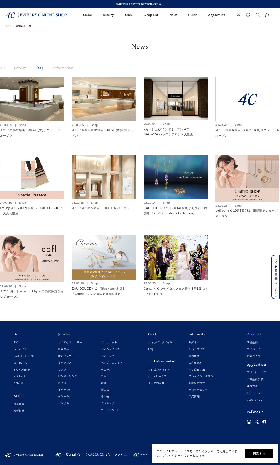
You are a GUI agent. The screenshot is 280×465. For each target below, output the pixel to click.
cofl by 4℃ (20, 362)
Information (63, 68)
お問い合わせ (197, 383)
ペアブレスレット (112, 362)
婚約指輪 (19, 404)
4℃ (16, 342)
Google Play (254, 399)
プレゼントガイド (159, 369)
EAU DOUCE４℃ (24, 356)
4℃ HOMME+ (22, 369)
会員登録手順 (255, 379)
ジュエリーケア (157, 376)
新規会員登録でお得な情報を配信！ (140, 4)
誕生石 (105, 389)
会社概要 (194, 356)
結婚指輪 (19, 410)
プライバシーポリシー (202, 376)
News (173, 15)
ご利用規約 (195, 362)
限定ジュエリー (67, 356)
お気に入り (254, 356)
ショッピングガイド (160, 342)
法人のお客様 (156, 383)
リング (62, 369)
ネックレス (65, 362)
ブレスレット (109, 342)
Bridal (129, 15)
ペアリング (108, 356)
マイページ (254, 349)
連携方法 (252, 386)
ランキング (108, 403)
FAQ (150, 349)
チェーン (106, 369)
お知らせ (194, 342)
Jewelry (20, 68)
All (2, 68)
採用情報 (194, 396)
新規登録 (252, 342)
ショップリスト (198, 349)
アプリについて (256, 372)
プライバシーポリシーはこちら (184, 455)
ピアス (62, 383)
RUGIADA (19, 376)
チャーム (106, 376)
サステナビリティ (199, 389)
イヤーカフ (65, 396)
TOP (8, 26)
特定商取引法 (197, 369)
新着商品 (63, 349)
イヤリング (65, 389)
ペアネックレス (110, 349)
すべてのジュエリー (70, 342)
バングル (63, 403)
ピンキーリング (67, 376)
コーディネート (110, 410)
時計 (103, 383)
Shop (40, 68)
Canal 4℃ (20, 349)
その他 (105, 396)
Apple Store (254, 393)
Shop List (151, 15)
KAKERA (18, 383)
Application (216, 15)
